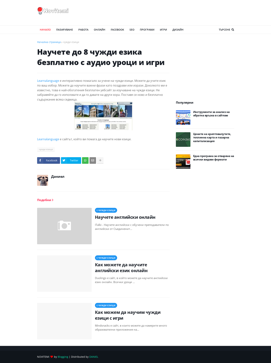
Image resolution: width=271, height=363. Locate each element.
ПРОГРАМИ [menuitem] (147, 29)
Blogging (63, 356)
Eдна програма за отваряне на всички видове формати (213, 157)
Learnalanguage (48, 81)
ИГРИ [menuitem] (163, 29)
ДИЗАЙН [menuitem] (178, 29)
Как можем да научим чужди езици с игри (128, 315)
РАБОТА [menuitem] (83, 29)
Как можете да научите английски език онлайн (121, 267)
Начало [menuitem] (45, 29)
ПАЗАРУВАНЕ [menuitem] (64, 29)
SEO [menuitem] (131, 29)
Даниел (57, 176)
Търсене (224, 29)
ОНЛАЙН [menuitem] (99, 29)
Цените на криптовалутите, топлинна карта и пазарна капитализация (212, 137)
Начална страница (49, 42)
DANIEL (93, 356)
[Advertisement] (168, 13)
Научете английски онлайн (125, 217)
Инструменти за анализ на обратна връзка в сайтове (211, 113)
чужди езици (71, 42)
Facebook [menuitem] (117, 29)
